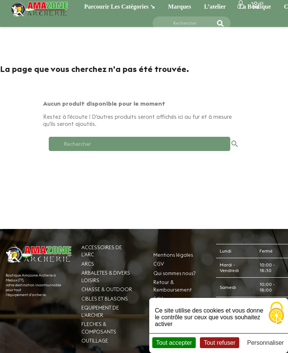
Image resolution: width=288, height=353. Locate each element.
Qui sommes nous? (174, 273)
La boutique (255, 6)
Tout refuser (219, 343)
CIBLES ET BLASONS (104, 299)
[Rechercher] (187, 23)
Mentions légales (173, 255)
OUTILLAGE (94, 341)
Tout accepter (174, 343)
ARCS (87, 264)
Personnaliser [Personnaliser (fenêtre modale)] (265, 343)
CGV (158, 264)
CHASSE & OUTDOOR (106, 289)
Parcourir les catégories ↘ (119, 6)
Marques (179, 6)
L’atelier (215, 6)
